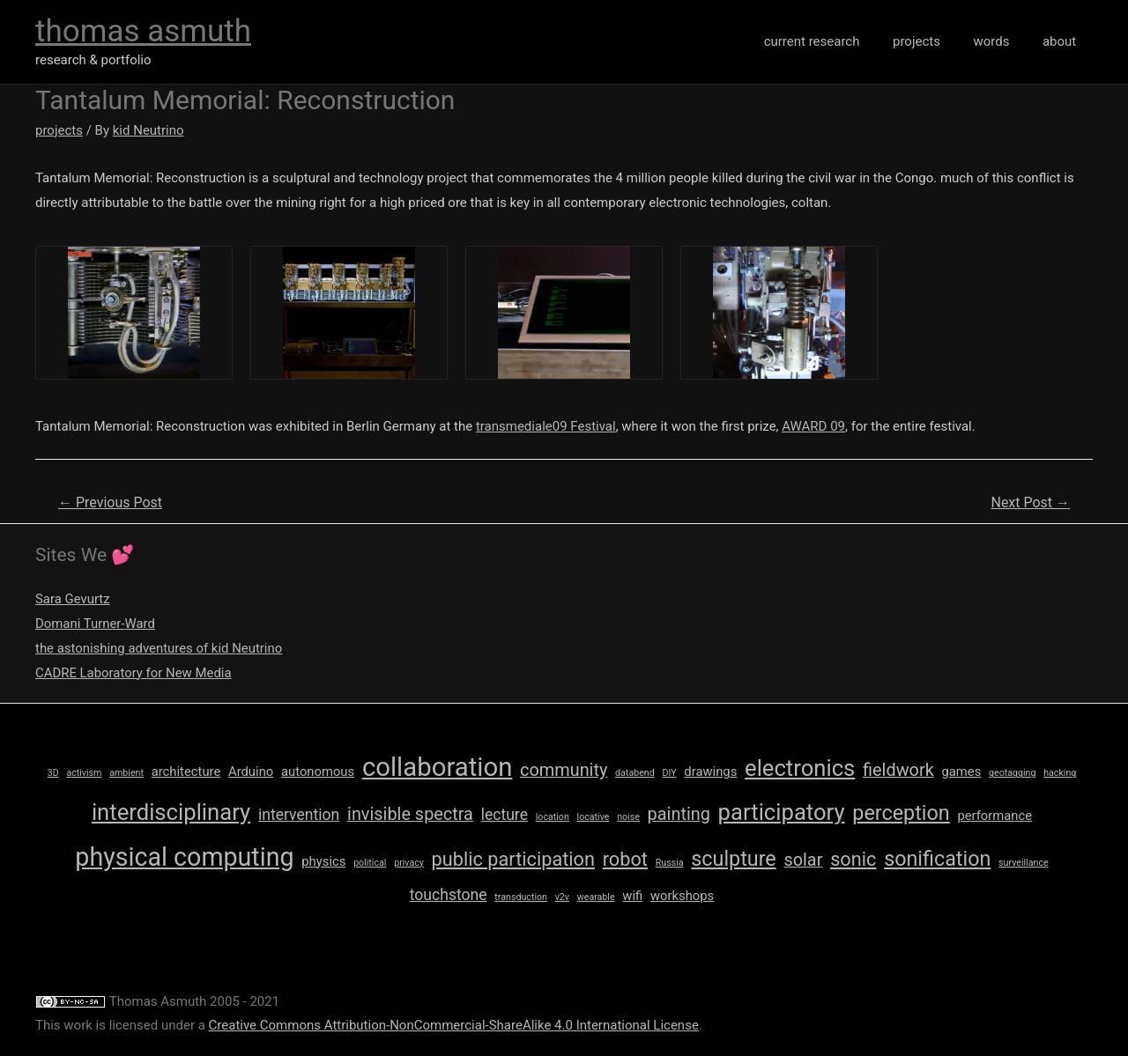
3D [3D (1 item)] (53, 773)
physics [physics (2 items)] (323, 861)
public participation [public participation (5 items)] (513, 859)
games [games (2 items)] (961, 771)
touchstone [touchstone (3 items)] (448, 895)
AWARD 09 (813, 426)
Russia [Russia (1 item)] (670, 862)
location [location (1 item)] (552, 817)
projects (933, 41)
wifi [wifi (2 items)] (632, 896)
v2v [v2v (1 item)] (562, 897)
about (1063, 41)
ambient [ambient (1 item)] (126, 773)
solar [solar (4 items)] (802, 860)
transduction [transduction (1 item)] (520, 897)
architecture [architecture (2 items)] (186, 771)
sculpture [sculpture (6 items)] (733, 858)
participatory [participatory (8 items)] (781, 812)
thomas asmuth (143, 31)
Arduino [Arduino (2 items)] (250, 771)
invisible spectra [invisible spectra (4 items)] (410, 814)
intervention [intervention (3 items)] (298, 814)
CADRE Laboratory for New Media (134, 673)
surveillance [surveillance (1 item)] (1023, 862)
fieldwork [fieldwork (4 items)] (898, 770)
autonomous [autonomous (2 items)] (317, 771)
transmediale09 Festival (546, 426)
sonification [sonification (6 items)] (937, 858)
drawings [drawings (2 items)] (710, 771)
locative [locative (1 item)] (593, 817)
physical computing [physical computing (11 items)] (184, 857)
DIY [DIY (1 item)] (669, 773)
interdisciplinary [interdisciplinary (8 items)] (171, 812)
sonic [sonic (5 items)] (853, 859)
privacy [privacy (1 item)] (409, 862)
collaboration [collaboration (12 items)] (437, 767)
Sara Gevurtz (72, 599)
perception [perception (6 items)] (900, 813)
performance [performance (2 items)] (994, 815)
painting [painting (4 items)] (679, 814)
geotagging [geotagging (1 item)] (1012, 773)
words (1001, 41)
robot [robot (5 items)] (625, 859)
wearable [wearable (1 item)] (596, 897)
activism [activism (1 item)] (83, 773)
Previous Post (110, 502)
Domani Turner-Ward (95, 623)
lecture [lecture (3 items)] (504, 814)
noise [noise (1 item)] (628, 817)
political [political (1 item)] (369, 862)
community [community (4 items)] (563, 770)
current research (835, 41)
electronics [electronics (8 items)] (800, 768)
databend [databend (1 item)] (635, 773)
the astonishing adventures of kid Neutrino (159, 648)
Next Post (1030, 502)
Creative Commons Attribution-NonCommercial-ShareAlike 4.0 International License (454, 1025)
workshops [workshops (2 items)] (682, 896)
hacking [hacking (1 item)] (1059, 773)
